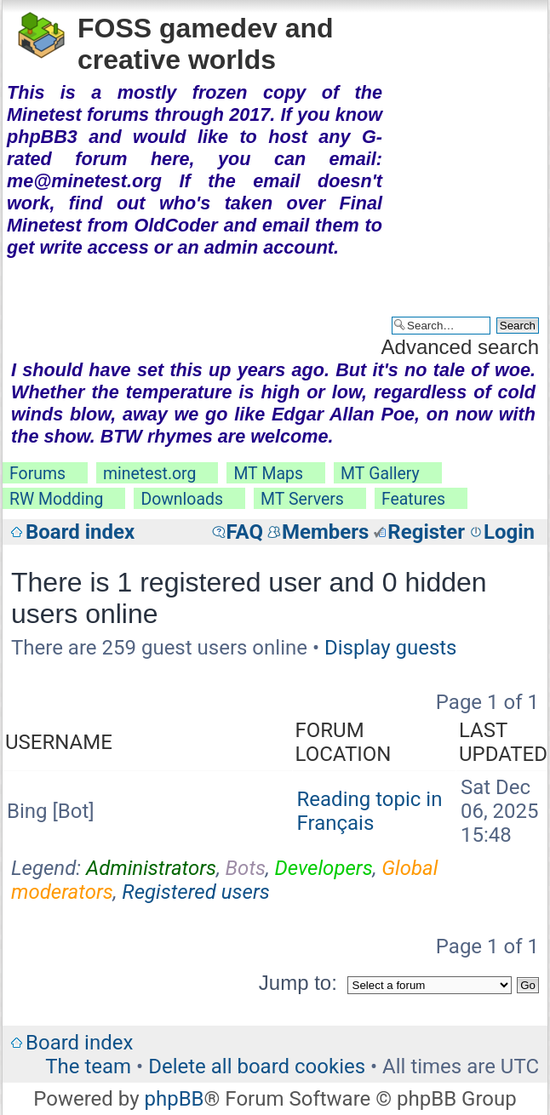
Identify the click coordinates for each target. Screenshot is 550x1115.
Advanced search (460, 346)
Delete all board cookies (256, 1066)
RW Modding (56, 499)
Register (426, 532)
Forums (37, 473)
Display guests (390, 648)
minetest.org (149, 473)
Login (509, 532)
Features (413, 499)
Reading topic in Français (370, 811)
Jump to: (298, 982)
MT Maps (268, 473)
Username (58, 742)
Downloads (181, 499)
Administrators (151, 868)
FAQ (244, 532)
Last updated (503, 742)
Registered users (196, 892)
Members (325, 532)
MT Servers (302, 499)
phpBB (173, 1099)
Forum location (343, 742)
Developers (324, 868)
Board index (80, 532)
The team (88, 1066)
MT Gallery (380, 473)
